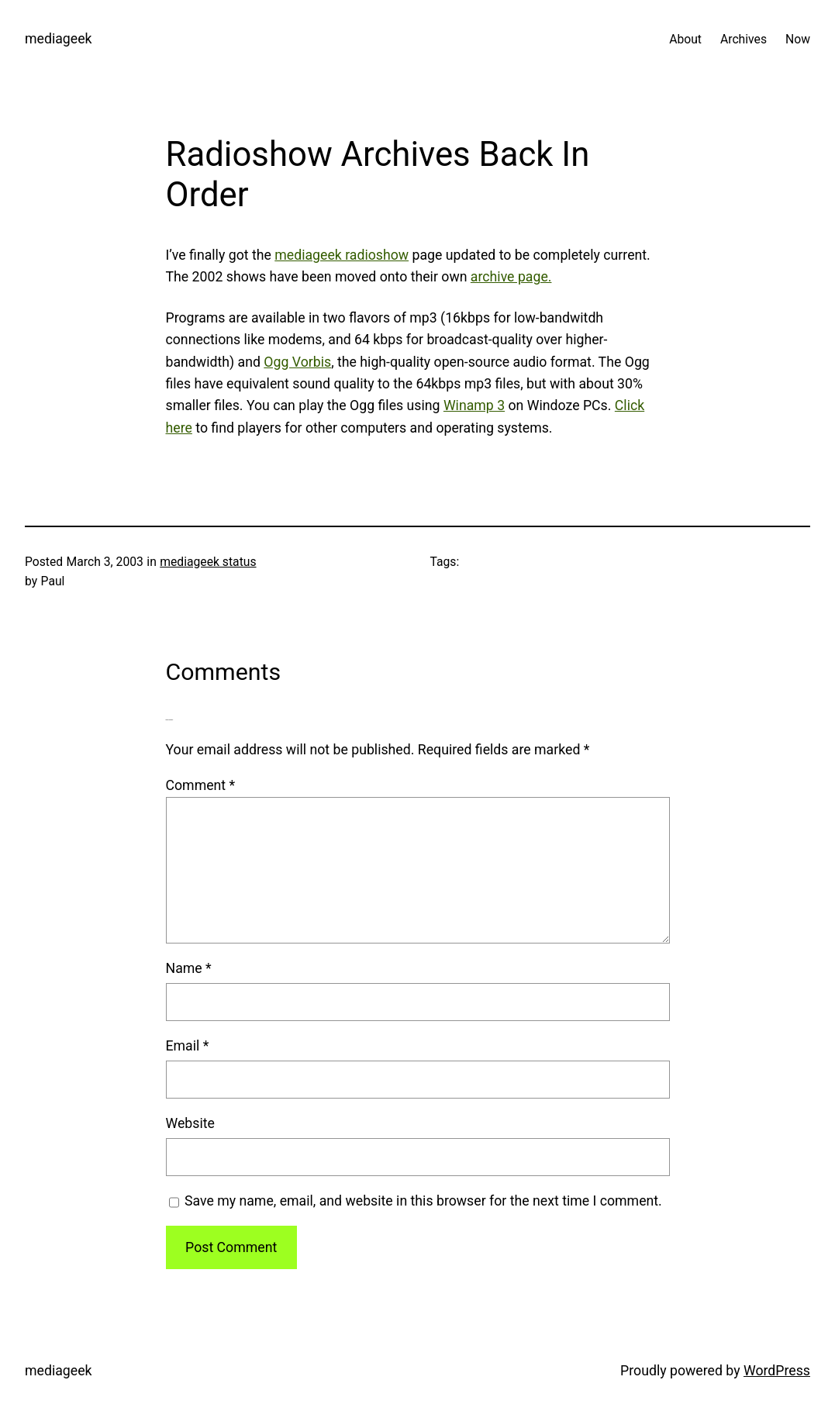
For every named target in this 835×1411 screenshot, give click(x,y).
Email (187, 1046)
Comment (201, 785)
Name (189, 968)
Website (190, 1123)
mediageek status (208, 561)
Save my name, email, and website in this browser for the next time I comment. (423, 1201)
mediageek (58, 39)
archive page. (511, 277)
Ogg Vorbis (297, 362)
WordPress (777, 1370)
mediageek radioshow (341, 255)
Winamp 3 (474, 405)
